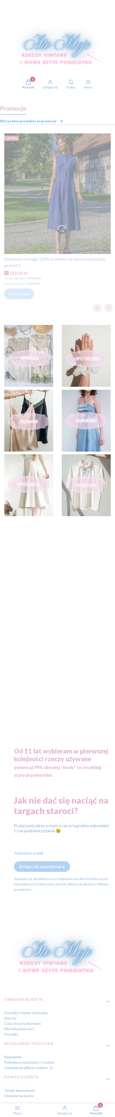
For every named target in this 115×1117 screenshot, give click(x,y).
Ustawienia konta (18, 1095)
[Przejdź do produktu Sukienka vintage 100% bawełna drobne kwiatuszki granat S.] (57, 193)
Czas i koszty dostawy (22, 1023)
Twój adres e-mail (28, 853)
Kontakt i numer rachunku (26, 1012)
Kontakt (11, 1034)
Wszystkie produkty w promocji (31, 121)
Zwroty (10, 1018)
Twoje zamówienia (19, 1090)
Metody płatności (19, 1028)
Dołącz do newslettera (42, 866)
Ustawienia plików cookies (26, 1067)
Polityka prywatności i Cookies (29, 1062)
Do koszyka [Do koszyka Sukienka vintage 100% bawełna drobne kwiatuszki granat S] (19, 293)
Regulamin (13, 1057)
